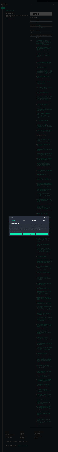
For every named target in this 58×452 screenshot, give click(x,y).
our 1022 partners (15, 224)
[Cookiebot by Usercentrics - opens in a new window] (44, 217)
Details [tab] (24, 220)
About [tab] (44, 220)
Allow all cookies (42, 234)
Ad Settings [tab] (34, 220)
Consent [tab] (13, 220)
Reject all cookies (16, 234)
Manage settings (29, 234)
